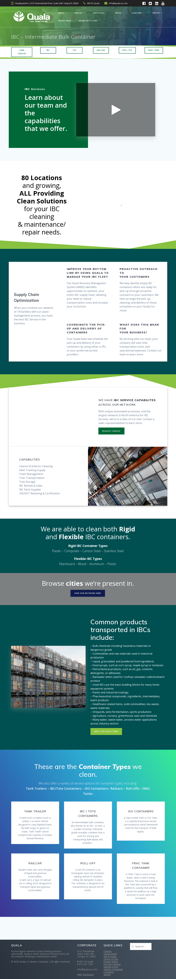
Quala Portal (110, 953)
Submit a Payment (113, 969)
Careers (108, 951)
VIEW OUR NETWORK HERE (87, 595)
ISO (74, 50)
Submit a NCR (111, 966)
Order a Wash (64, 21)
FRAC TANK (154, 50)
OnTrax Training (112, 964)
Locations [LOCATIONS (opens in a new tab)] (136, 13)
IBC (48, 50)
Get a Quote (110, 956)
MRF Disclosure (85, 974)
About (61, 13)
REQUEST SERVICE (112, 432)
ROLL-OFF (127, 50)
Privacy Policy (111, 961)
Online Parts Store (88, 21)
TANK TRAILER (22, 52)
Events (107, 974)
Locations (109, 971)
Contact (156, 13)
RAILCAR (101, 50)
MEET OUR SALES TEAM (107, 734)
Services (78, 13)
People (118, 13)
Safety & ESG (98, 13)
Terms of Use (111, 959)
